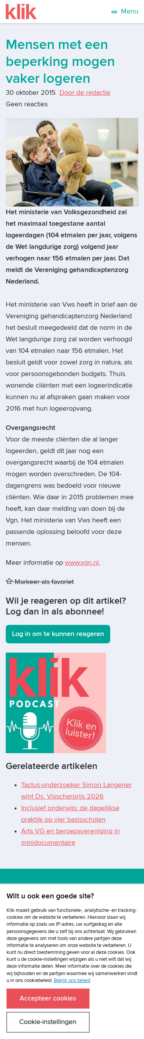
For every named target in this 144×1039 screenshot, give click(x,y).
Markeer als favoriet (40, 582)
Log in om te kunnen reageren (58, 634)
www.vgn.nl (82, 563)
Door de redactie (85, 93)
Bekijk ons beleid (72, 980)
